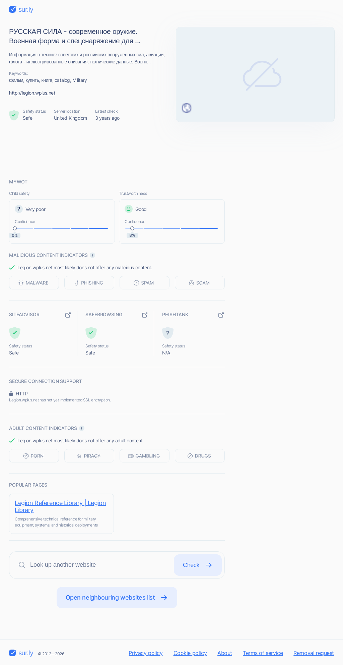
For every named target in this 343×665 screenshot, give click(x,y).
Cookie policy (190, 653)
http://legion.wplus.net (32, 93)
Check (198, 565)
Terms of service (263, 653)
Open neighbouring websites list (117, 598)
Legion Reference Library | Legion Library (60, 506)
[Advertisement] (171, 150)
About (224, 653)
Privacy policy (145, 653)
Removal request (313, 653)
